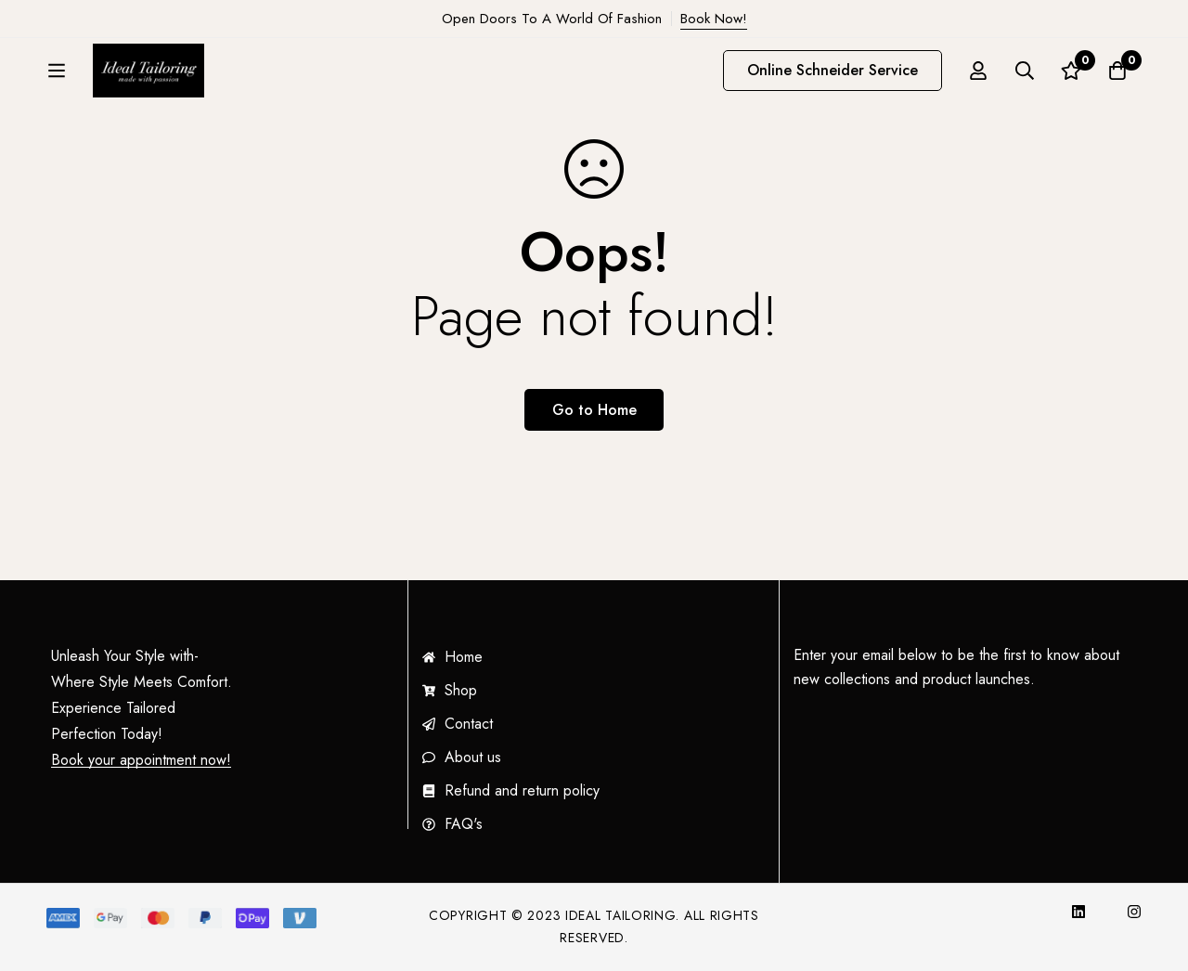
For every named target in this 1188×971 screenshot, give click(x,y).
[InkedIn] (1078, 911)
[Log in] (978, 75)
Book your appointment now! (141, 760)
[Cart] (1117, 75)
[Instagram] (1134, 911)
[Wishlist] (1071, 75)
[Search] (1024, 75)
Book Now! (713, 18)
